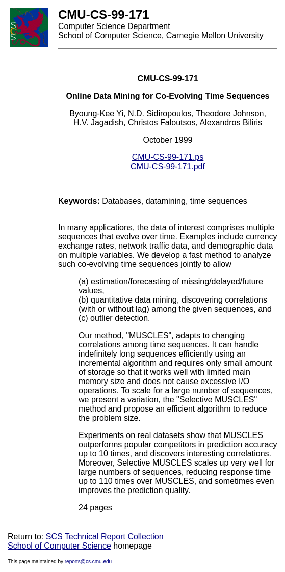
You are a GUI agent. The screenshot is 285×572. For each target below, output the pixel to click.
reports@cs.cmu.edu (88, 561)
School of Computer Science (59, 545)
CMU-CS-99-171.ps (167, 157)
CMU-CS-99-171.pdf (168, 166)
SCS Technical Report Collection (105, 536)
